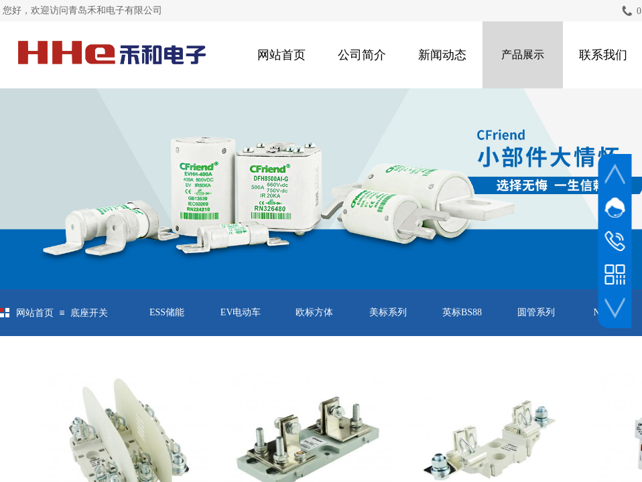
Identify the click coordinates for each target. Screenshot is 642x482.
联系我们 (603, 55)
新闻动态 (442, 55)
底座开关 (89, 313)
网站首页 (281, 55)
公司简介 (362, 55)
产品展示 (522, 54)
